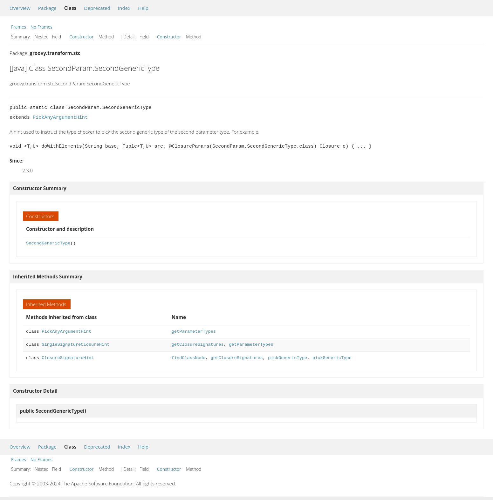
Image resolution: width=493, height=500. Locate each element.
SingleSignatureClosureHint (75, 345)
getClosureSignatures (198, 345)
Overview (20, 8)
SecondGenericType (48, 243)
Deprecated (97, 8)
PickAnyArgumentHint (60, 117)
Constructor (82, 37)
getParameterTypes (194, 332)
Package (47, 8)
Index (124, 8)
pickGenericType (287, 358)
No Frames (41, 27)
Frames (18, 27)
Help (143, 8)
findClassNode (189, 358)
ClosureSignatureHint (68, 358)
